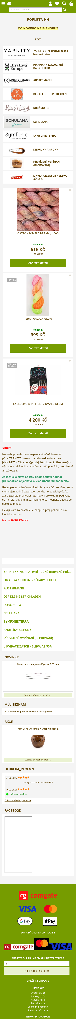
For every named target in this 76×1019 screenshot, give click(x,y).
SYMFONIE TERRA (44, 135)
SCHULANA (40, 121)
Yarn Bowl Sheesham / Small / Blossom (37, 728)
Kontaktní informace (38, 1010)
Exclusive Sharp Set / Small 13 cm (38, 403)
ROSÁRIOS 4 (41, 108)
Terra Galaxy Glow (38, 318)
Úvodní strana (38, 993)
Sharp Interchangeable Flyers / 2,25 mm (38, 664)
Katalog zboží (38, 996)
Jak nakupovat (38, 1003)
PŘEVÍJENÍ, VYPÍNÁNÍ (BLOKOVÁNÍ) (46, 163)
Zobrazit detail (38, 263)
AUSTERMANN (42, 80)
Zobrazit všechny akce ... (38, 759)
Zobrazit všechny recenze (18, 800)
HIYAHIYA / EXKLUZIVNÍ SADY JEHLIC (48, 66)
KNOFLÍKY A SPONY (45, 149)
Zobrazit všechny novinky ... (38, 695)
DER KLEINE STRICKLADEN (50, 94)
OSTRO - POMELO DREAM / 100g (38, 233)
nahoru (71, 1014)
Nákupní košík (38, 999)
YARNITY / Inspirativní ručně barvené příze (50, 52)
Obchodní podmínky (38, 1006)
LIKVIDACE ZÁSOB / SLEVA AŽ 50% (50, 177)
